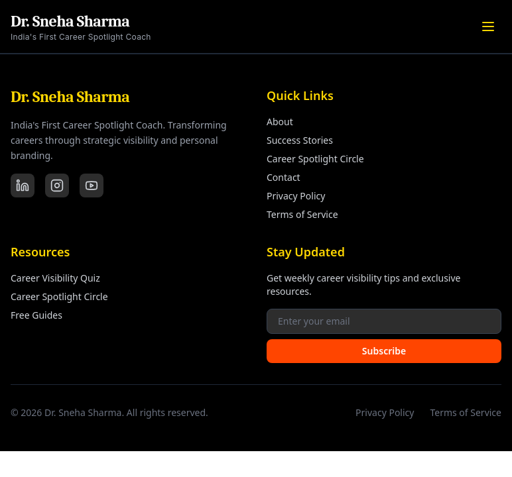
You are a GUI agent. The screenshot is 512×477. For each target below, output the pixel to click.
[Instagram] (57, 185)
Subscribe (384, 350)
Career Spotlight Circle (315, 158)
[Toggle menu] (488, 26)
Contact (283, 177)
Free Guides (36, 315)
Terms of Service (302, 214)
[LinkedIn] (22, 185)
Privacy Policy (296, 195)
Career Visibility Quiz (55, 278)
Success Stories (300, 140)
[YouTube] (91, 185)
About (280, 121)
